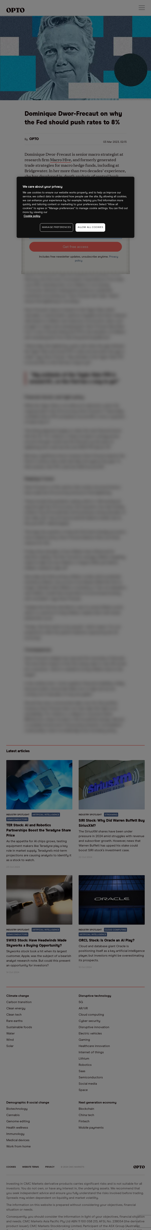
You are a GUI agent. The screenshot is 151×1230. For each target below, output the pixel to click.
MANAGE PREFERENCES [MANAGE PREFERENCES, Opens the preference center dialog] (56, 227)
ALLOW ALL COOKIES (90, 227)
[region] (75, 207)
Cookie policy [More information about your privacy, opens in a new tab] (32, 216)
